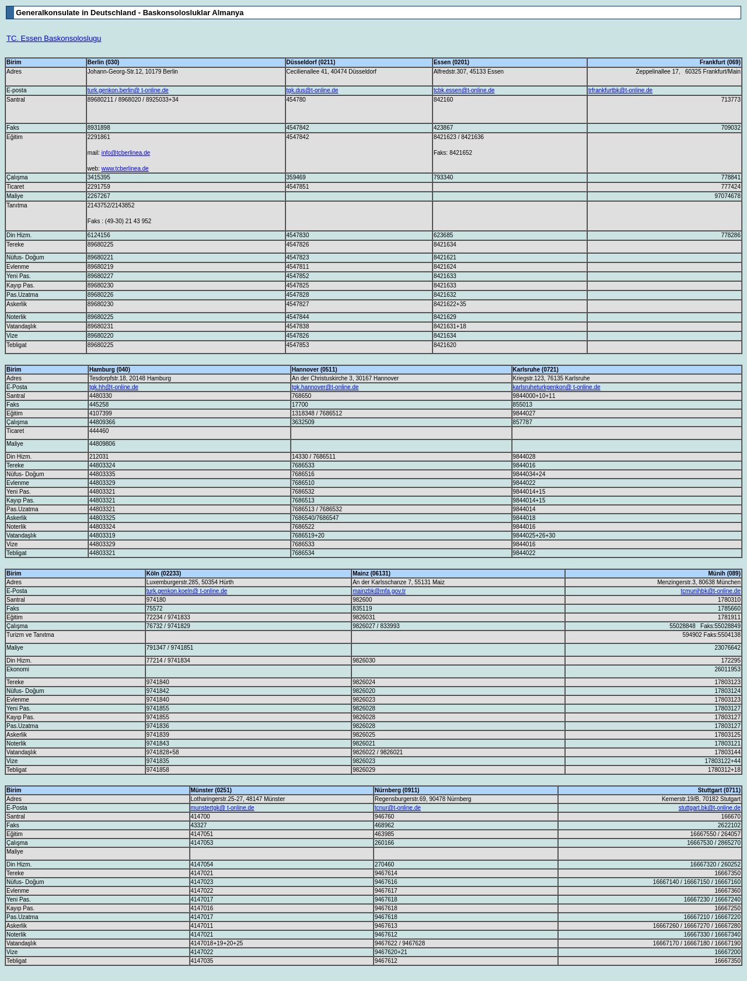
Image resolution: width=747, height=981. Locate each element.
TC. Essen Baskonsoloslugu (54, 38)
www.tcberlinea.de (125, 168)
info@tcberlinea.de (126, 153)
